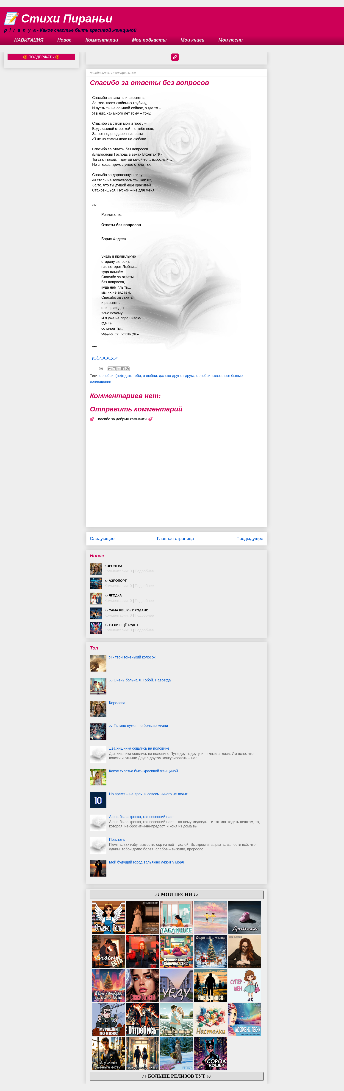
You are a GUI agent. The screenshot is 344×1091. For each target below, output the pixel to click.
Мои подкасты (149, 39)
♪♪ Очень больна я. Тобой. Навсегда (140, 680)
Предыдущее (249, 538)
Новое (64, 39)
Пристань (117, 839)
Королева (113, 566)
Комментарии (102, 39)
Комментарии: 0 (118, 571)
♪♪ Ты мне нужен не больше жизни (138, 726)
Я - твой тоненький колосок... (133, 657)
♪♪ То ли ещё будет (121, 625)
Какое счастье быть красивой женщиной (143, 771)
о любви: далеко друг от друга (168, 376)
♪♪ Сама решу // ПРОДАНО (126, 610)
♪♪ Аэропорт (116, 580)
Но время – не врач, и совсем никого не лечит (148, 794)
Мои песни (231, 39)
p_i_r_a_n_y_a (104, 358)
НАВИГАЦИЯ (28, 39)
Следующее (102, 538)
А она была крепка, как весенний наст (141, 817)
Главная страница (175, 538)
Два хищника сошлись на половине (139, 748)
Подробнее (144, 571)
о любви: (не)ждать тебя (120, 376)
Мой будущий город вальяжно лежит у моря (146, 862)
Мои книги (193, 39)
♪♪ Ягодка (113, 595)
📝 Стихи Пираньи (58, 18)
